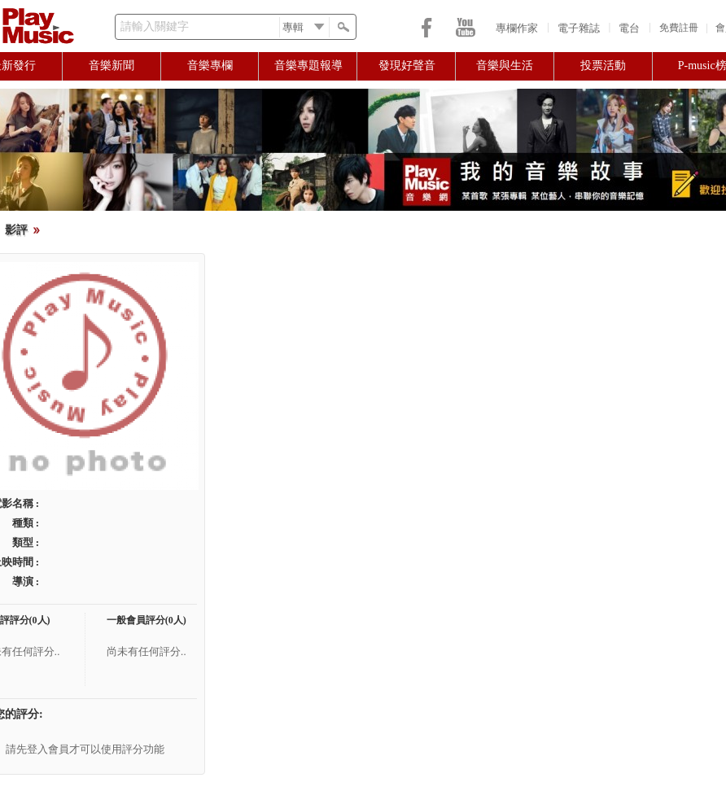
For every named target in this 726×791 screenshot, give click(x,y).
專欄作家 (517, 28)
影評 (16, 230)
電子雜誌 (579, 28)
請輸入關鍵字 (154, 26)
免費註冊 (678, 28)
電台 (629, 28)
